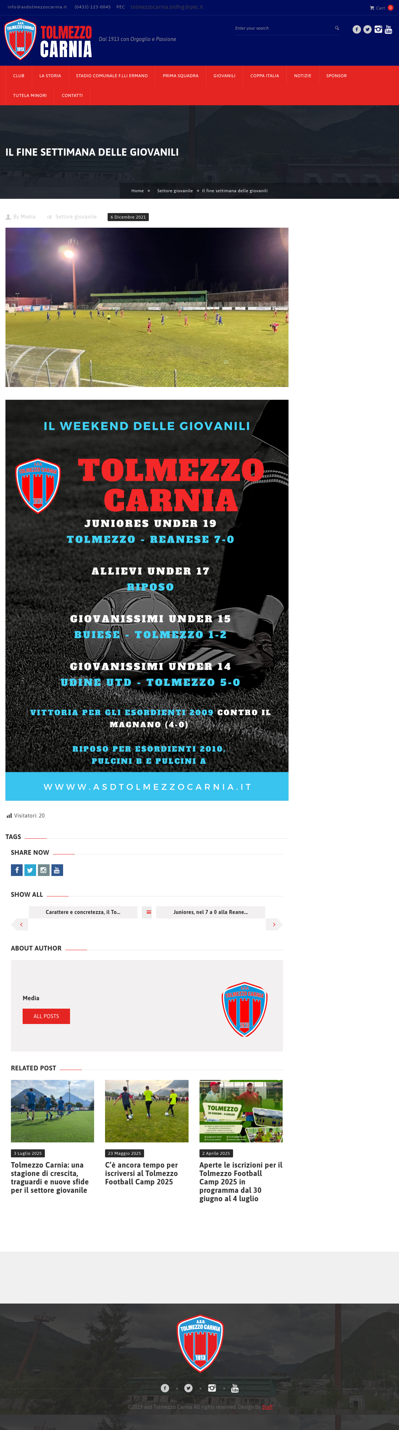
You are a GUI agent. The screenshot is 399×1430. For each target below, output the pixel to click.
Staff (267, 1407)
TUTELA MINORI (30, 95)
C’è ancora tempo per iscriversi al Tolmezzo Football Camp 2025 (141, 1173)
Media (27, 217)
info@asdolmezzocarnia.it (37, 7)
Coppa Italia (265, 75)
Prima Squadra (180, 75)
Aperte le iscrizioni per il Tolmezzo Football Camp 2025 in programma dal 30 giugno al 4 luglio (241, 1182)
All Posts (46, 1016)
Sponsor (336, 75)
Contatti (72, 95)
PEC (120, 7)
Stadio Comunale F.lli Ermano (112, 75)
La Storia (50, 75)
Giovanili (225, 75)
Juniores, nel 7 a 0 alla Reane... (211, 912)
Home (137, 190)
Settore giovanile (175, 190)
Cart (377, 8)
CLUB (18, 75)
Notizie (302, 75)
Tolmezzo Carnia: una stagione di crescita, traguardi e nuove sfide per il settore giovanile (50, 1177)
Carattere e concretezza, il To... (83, 912)
